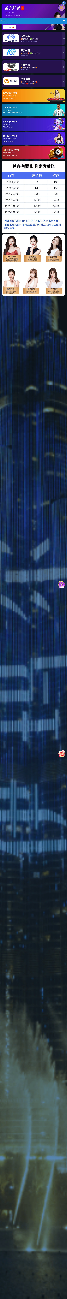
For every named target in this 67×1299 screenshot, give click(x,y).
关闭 (64, 3)
